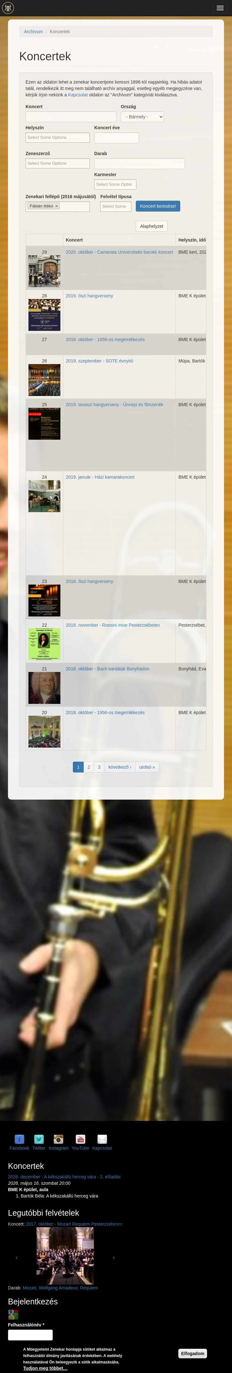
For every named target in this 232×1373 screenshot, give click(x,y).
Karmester (105, 174)
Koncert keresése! (158, 206)
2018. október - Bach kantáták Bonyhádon (108, 668)
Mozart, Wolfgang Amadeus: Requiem (60, 1287)
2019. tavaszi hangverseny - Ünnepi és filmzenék (114, 404)
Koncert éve (107, 127)
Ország (128, 106)
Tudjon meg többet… (45, 1368)
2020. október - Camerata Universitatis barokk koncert (119, 252)
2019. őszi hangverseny (89, 295)
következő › (119, 767)
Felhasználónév (26, 1324)
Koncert (34, 106)
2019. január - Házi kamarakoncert (100, 477)
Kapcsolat (78, 94)
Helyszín (35, 127)
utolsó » (147, 767)
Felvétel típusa (115, 196)
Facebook (19, 1148)
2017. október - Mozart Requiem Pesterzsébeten (74, 1224)
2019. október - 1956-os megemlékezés (105, 339)
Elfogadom (192, 1353)
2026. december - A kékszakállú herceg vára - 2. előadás (64, 1176)
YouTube (80, 1148)
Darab (100, 153)
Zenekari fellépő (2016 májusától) (61, 196)
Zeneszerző (38, 153)
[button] (16, 1256)
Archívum (33, 31)
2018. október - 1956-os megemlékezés (105, 712)
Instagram (58, 1148)
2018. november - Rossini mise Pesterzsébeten (113, 625)
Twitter (38, 1148)
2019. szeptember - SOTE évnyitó (99, 360)
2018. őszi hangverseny (89, 581)
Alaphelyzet (151, 226)
